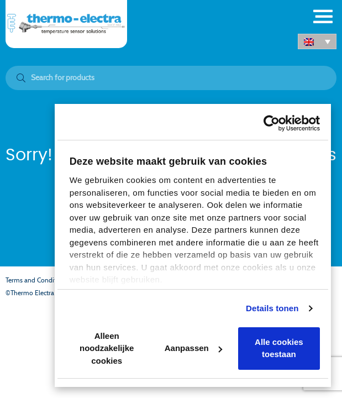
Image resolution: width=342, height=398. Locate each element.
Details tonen (272, 308)
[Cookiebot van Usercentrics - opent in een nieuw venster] (271, 123)
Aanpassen (193, 348)
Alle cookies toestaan (279, 348)
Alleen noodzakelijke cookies (107, 348)
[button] (317, 41)
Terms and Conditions (37, 280)
